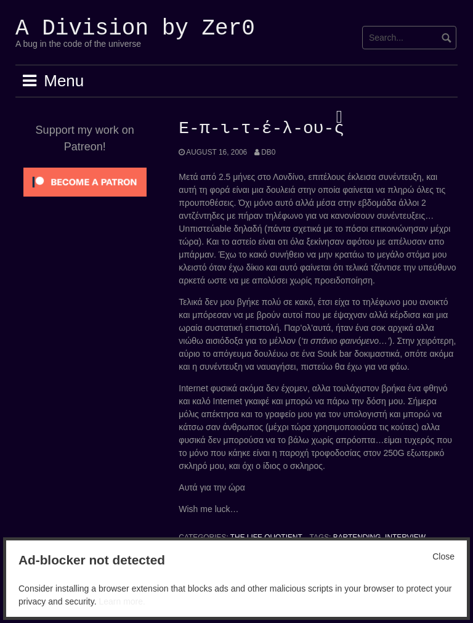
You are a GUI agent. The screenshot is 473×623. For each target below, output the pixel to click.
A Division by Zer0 (135, 29)
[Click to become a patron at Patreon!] (85, 181)
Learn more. (122, 601)
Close (443, 556)
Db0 (268, 152)
